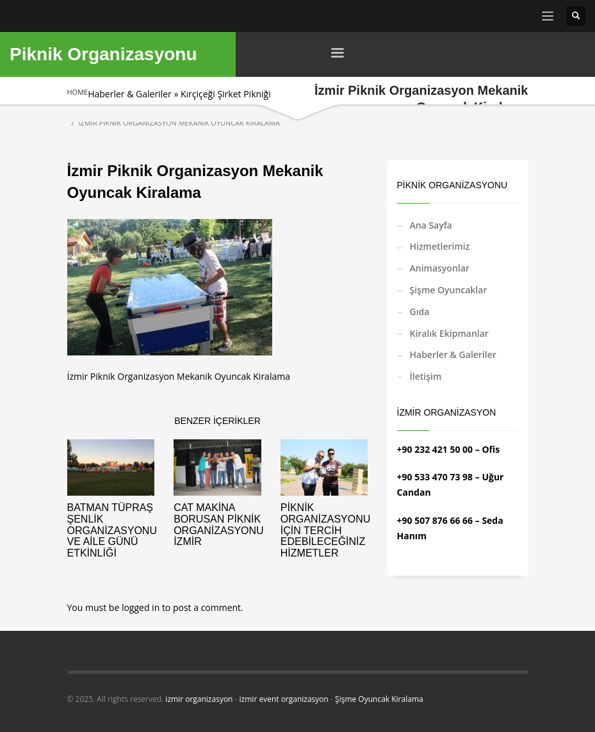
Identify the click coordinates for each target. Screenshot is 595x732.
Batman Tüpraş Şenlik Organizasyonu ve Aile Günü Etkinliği (112, 530)
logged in (142, 607)
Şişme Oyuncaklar (448, 290)
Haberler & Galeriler (130, 94)
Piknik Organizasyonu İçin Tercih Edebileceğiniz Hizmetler (325, 530)
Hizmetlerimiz (440, 246)
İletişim (426, 376)
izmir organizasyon (198, 699)
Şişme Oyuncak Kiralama (379, 699)
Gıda (420, 311)
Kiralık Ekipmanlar (449, 333)
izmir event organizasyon (284, 699)
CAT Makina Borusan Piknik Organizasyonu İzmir (218, 524)
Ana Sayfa (431, 225)
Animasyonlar (439, 268)
